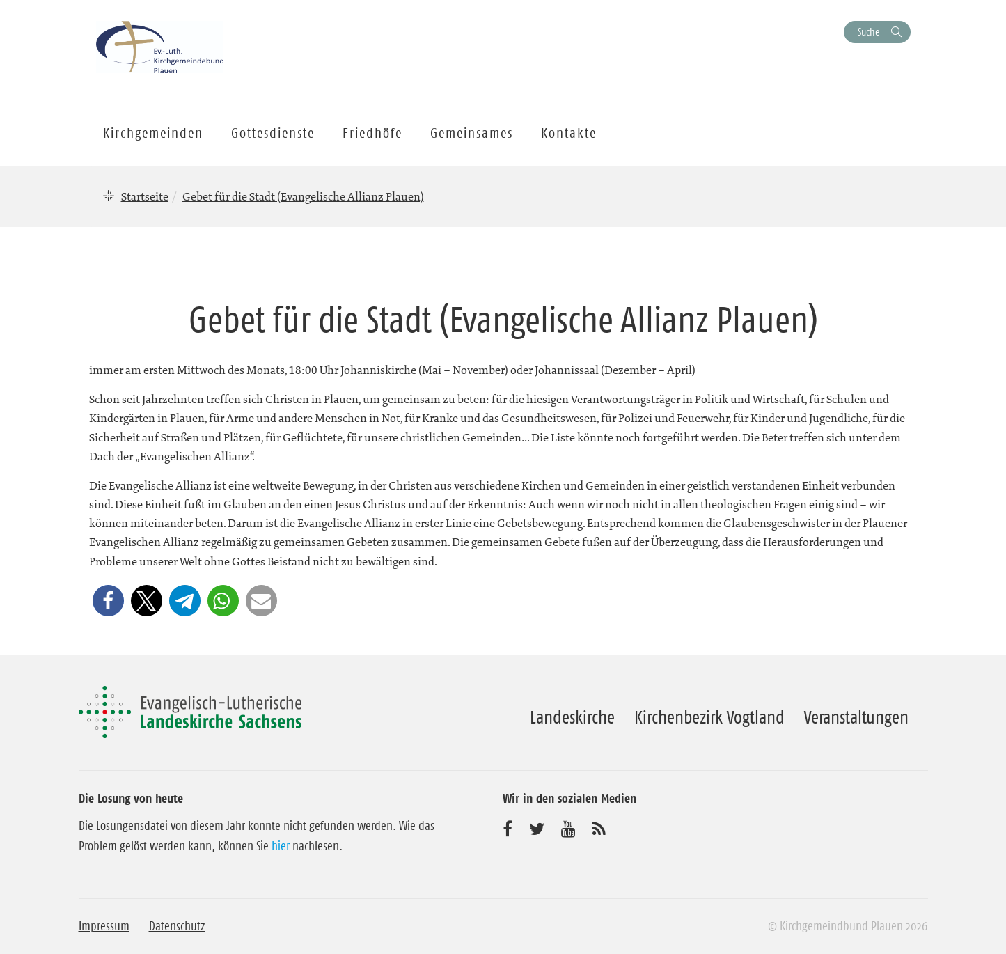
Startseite (144, 196)
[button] (108, 600)
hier (281, 846)
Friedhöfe (372, 133)
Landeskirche (572, 717)
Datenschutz (177, 926)
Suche (868, 31)
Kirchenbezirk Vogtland (709, 717)
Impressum (104, 926)
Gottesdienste (273, 133)
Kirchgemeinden (153, 133)
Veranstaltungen (856, 717)
